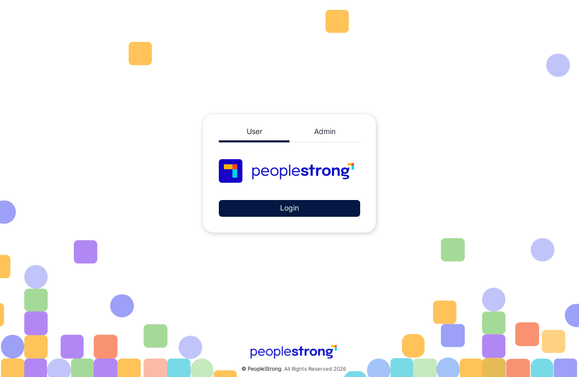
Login (289, 207)
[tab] (254, 132)
